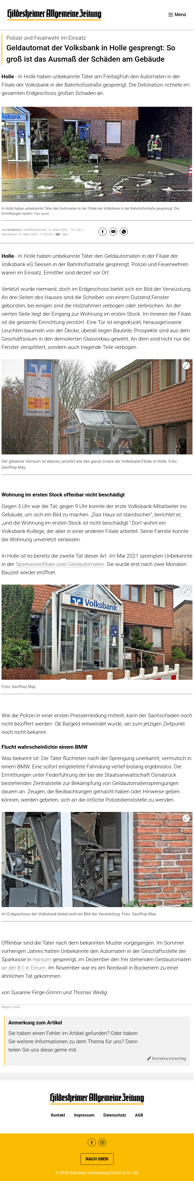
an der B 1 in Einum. (25, 967)
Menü (177, 14)
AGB (139, 1115)
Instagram (102, 1142)
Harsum (42, 959)
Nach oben (97, 1159)
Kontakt (58, 1115)
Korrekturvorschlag (166, 1058)
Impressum (84, 1115)
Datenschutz (114, 1115)
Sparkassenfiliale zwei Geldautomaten (60, 564)
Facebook (92, 1142)
